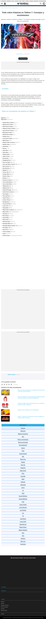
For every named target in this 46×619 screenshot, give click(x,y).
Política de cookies (4, 610)
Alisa (23, 450)
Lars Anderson (23, 507)
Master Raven (23, 527)
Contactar (2, 603)
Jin (23, 490)
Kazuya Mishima (23, 499)
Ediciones (22, 431)
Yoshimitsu (23, 544)
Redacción (2, 601)
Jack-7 (23, 487)
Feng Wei (23, 476)
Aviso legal (2, 608)
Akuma (23, 448)
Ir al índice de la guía (23, 58)
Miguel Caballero (23, 530)
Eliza (23, 473)
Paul (23, 535)
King (23, 501)
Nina (23, 533)
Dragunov (23, 467)
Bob (23, 456)
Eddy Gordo (23, 470)
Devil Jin (23, 465)
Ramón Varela (19, 54)
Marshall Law (23, 524)
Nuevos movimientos (23, 439)
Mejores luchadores (23, 433)
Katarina (23, 428)
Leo (23, 513)
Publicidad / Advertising (5, 605)
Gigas (23, 479)
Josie (23, 493)
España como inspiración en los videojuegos (28, 410)
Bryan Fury (23, 459)
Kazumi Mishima (23, 496)
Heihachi (23, 482)
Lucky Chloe (23, 521)
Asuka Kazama (23, 453)
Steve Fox (22, 541)
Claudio (23, 462)
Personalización (23, 445)
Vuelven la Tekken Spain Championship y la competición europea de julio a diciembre (31, 404)
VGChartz (2, 613)
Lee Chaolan (23, 510)
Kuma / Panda (23, 504)
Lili (23, 515)
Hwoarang (23, 484)
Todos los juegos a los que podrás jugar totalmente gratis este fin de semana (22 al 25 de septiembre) (31, 397)
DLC (23, 436)
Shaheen (23, 538)
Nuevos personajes (23, 442)
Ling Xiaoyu (23, 518)
